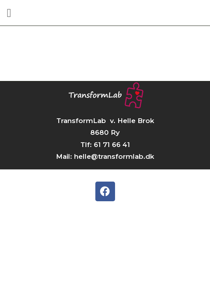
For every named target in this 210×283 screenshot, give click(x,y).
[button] (9, 13)
